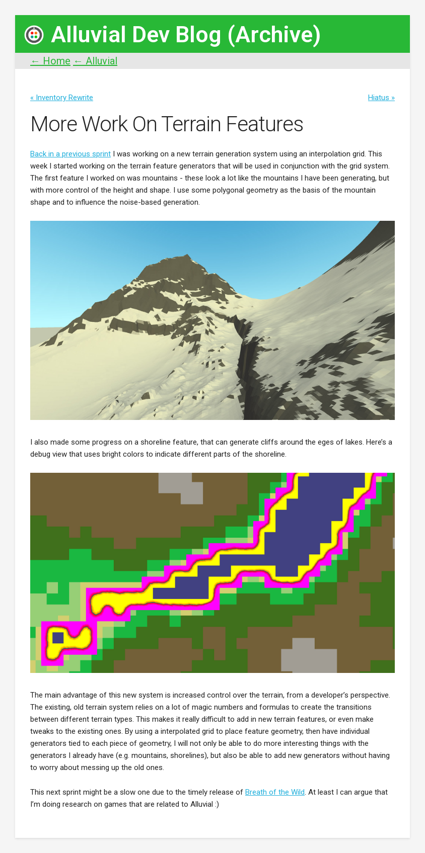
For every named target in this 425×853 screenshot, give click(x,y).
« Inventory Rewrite (61, 97)
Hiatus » (381, 97)
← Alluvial (95, 61)
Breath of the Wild (275, 792)
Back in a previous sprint (70, 153)
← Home (50, 61)
